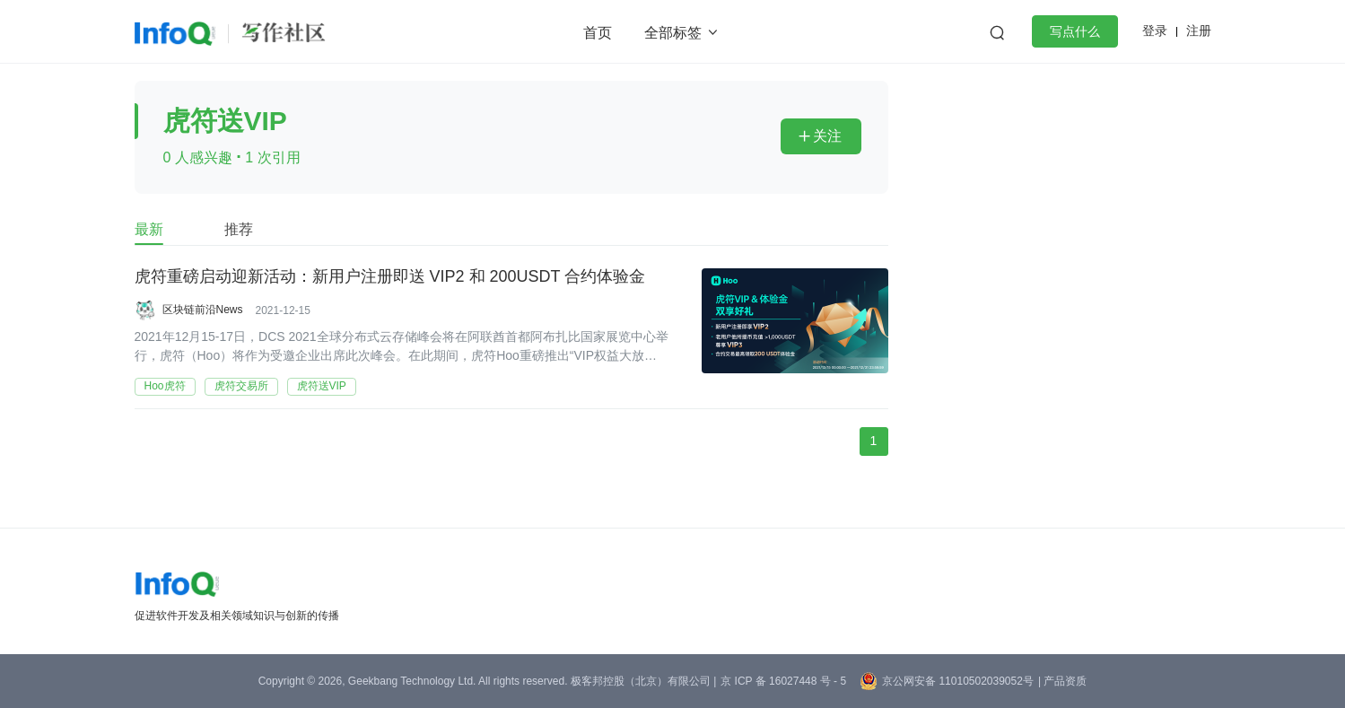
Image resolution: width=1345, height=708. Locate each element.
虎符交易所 (241, 386)
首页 (597, 32)
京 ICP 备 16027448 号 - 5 (783, 681)
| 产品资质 (1062, 681)
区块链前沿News (202, 309)
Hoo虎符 (165, 386)
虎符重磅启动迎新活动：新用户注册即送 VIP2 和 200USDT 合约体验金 (390, 277)
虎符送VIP (321, 386)
